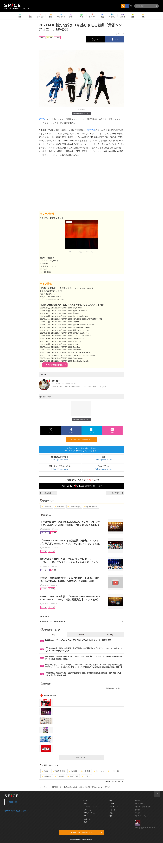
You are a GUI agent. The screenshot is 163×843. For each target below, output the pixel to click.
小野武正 (59, 507)
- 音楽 (85, 800)
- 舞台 (85, 803)
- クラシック (87, 810)
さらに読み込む (88, 757)
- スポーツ (86, 819)
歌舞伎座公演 (58, 771)
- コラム (111, 813)
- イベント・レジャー (90, 807)
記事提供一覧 (139, 803)
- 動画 (110, 800)
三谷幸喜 (59, 776)
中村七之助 (99, 771)
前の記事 (45, 493)
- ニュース (112, 803)
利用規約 (137, 813)
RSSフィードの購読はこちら (83, 440)
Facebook (12, 802)
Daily (53, 635)
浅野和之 (86, 776)
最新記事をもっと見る (114, 688)
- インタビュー (113, 807)
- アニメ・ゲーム (89, 813)
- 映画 (85, 822)
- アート (86, 816)
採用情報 (137, 810)
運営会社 (137, 800)
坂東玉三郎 (72, 776)
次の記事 (117, 493)
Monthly (110, 635)
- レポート (112, 810)
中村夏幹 (85, 771)
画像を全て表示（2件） (81, 113)
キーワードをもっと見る (113, 781)
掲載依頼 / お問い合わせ (142, 807)
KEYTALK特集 (74, 507)
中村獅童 (73, 771)
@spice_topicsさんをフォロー (16, 811)
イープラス (43, 787)
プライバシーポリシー (142, 816)
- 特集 (110, 816)
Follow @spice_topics (59, 460)
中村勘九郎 (113, 771)
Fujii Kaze (46, 776)
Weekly (81, 635)
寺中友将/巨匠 (90, 507)
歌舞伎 (45, 771)
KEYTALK (43, 119)
